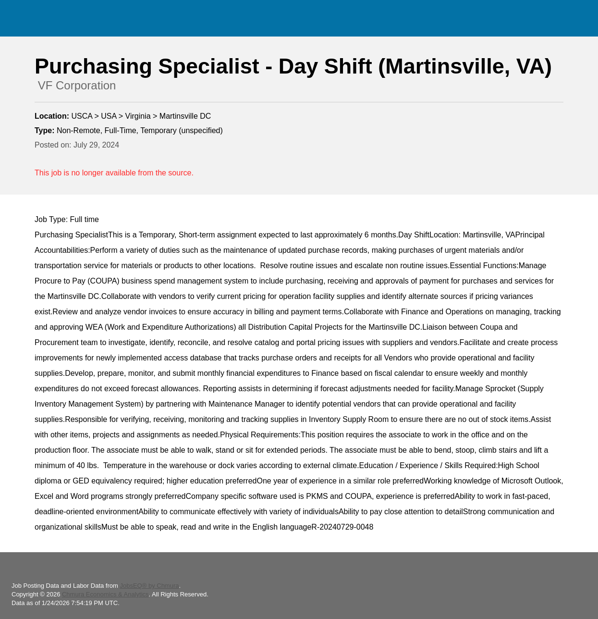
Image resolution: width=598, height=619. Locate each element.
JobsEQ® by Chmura (149, 585)
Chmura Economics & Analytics (105, 594)
